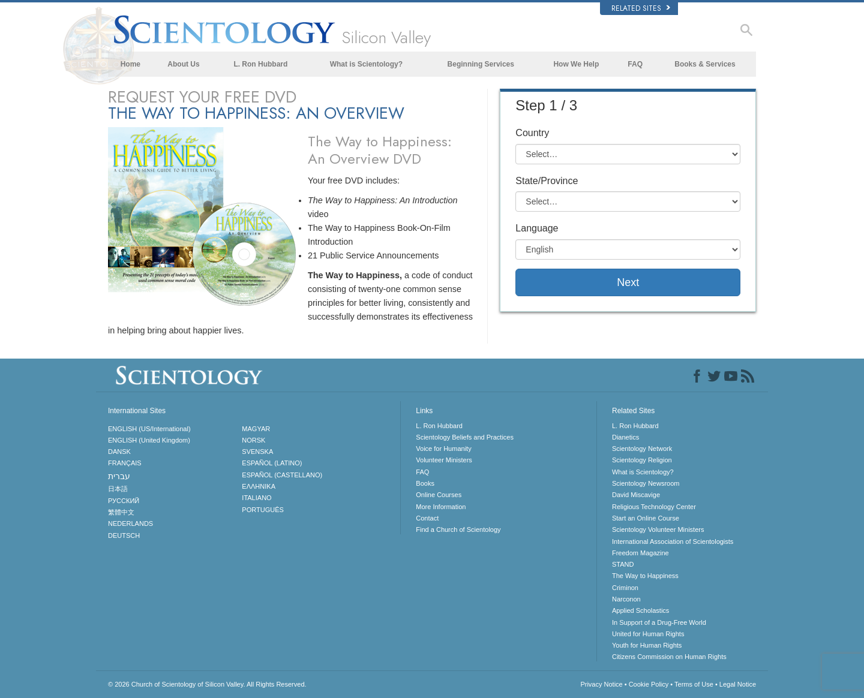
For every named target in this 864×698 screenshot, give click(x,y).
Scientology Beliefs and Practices (465, 437)
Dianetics (625, 437)
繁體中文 (121, 512)
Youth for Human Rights (647, 645)
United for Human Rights (648, 633)
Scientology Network (642, 448)
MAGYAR (256, 428)
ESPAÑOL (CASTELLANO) (282, 475)
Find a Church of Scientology (458, 529)
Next (628, 282)
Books (425, 483)
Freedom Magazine (640, 552)
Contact (427, 518)
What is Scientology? (366, 64)
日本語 (118, 488)
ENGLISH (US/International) (149, 428)
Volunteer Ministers (444, 460)
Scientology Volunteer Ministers (658, 529)
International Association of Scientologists (672, 541)
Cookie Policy (649, 684)
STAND (623, 564)
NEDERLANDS (130, 523)
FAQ (635, 64)
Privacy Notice (601, 684)
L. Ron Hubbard (260, 64)
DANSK (119, 451)
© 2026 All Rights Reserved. (207, 684)
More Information (441, 506)
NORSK (253, 440)
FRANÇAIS (125, 463)
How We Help (576, 64)
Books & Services (704, 64)
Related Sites (640, 8)
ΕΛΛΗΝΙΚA (258, 486)
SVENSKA (257, 451)
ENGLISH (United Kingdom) (149, 440)
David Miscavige (636, 494)
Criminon (625, 587)
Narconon (626, 599)
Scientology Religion (642, 460)
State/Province (546, 181)
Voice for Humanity (443, 448)
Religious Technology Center (654, 506)
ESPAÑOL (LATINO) (272, 463)
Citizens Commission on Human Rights (669, 656)
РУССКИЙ (123, 500)
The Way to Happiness (645, 575)
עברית (119, 476)
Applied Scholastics (640, 610)
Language (536, 228)
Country (532, 133)
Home (130, 64)
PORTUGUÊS (262, 509)
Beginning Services (481, 64)
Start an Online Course (645, 518)
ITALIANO (256, 497)
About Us (183, 64)
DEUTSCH (124, 535)
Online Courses (438, 494)
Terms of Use (693, 684)
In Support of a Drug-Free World (659, 622)
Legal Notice (737, 684)
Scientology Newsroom (646, 483)
